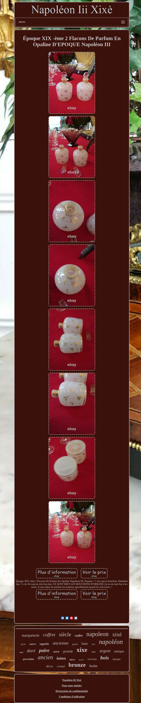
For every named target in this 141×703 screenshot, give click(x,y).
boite (93, 665)
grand (75, 644)
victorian (92, 659)
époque (116, 659)
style (21, 652)
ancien (45, 657)
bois (104, 658)
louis (84, 643)
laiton (61, 658)
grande (68, 651)
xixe (82, 649)
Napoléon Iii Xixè (71, 680)
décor (49, 666)
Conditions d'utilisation (72, 696)
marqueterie (30, 635)
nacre (33, 644)
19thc (93, 652)
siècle (65, 634)
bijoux (72, 660)
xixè (117, 634)
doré (31, 650)
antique (119, 651)
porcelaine (28, 659)
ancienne (61, 643)
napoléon (111, 641)
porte (23, 644)
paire (44, 650)
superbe (44, 643)
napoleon (97, 634)
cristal (61, 666)
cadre (79, 635)
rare (93, 644)
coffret (49, 634)
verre (56, 651)
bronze (77, 664)
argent (105, 651)
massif (81, 659)
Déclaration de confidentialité (72, 691)
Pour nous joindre (72, 685)
